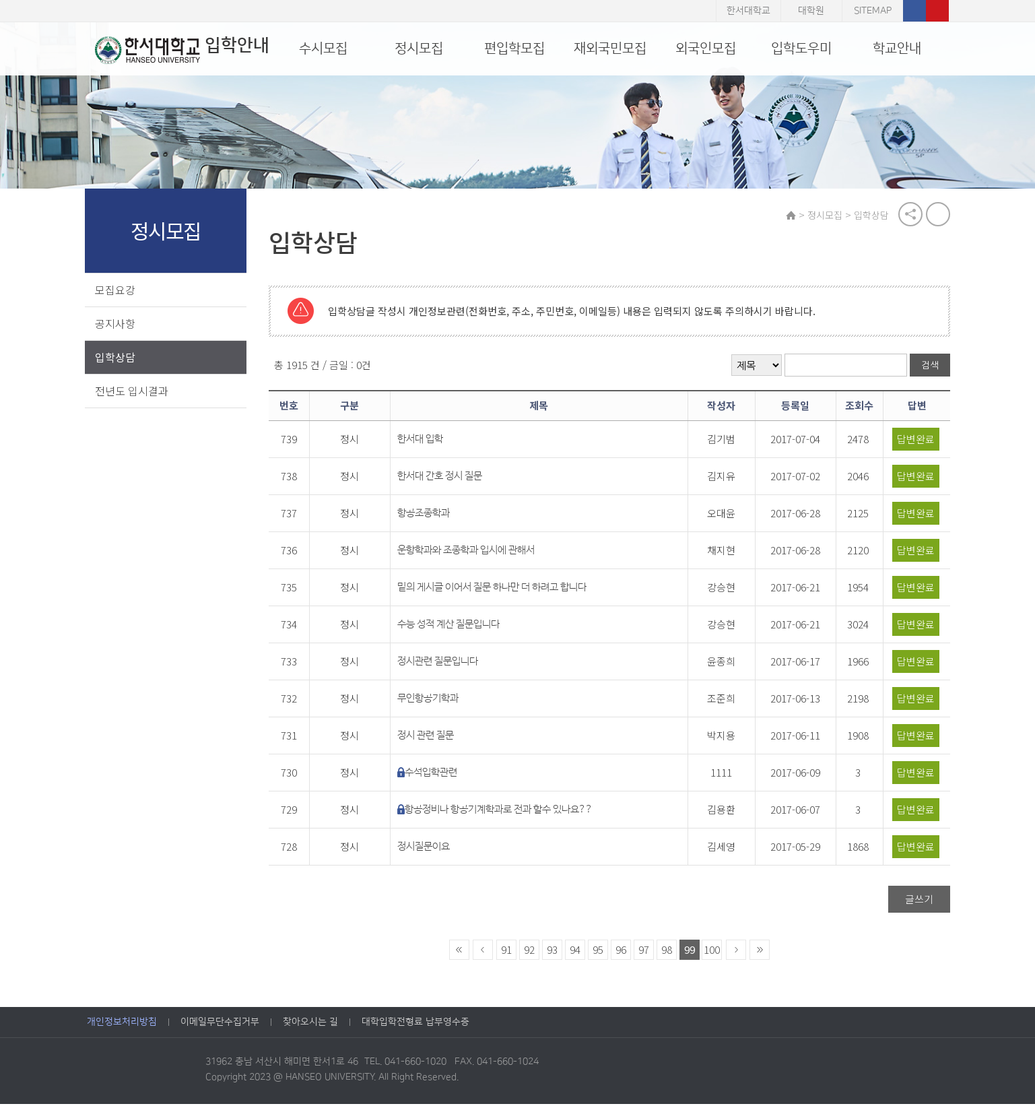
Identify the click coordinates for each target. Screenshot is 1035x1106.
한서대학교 (748, 10)
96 (623, 951)
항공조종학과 (429, 515)
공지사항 (117, 325)
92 (532, 951)
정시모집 (419, 48)
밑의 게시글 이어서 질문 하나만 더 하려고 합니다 (498, 589)
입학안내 (174, 50)
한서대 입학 (426, 441)
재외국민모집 (610, 48)
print (937, 215)
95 (600, 951)
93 (554, 951)
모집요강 (117, 291)
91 (509, 951)
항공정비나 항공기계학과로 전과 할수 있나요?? (505, 811)
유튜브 (937, 11)
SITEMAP (873, 10)
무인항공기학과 (434, 700)
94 (577, 951)
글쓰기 (918, 901)
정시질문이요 (429, 848)
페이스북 (914, 11)
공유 (909, 215)
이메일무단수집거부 (219, 1023)
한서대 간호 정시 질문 (445, 478)
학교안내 (897, 48)
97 (646, 951)
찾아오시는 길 (310, 1023)
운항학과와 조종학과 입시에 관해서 (472, 552)
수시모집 (323, 48)
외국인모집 (705, 48)
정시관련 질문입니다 (443, 663)
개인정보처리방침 (122, 1023)
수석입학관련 (437, 774)
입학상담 (117, 358)
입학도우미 (801, 48)
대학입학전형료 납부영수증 (415, 1023)
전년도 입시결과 (133, 392)
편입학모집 (514, 48)
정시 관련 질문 (431, 737)
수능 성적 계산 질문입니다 (454, 626)
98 (669, 951)
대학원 (811, 10)
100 (714, 951)
